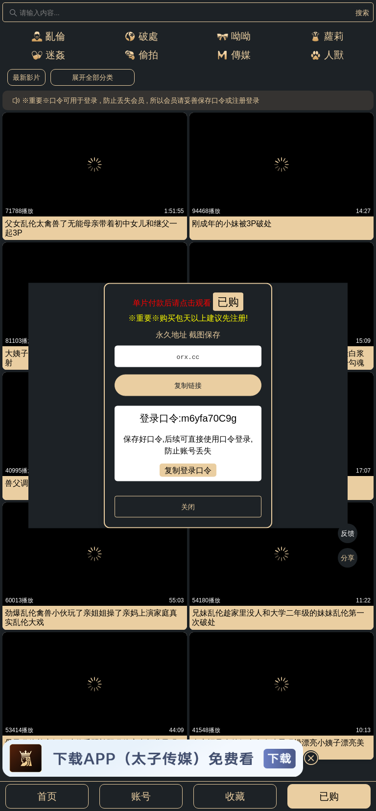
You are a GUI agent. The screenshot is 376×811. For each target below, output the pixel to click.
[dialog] (188, 405)
